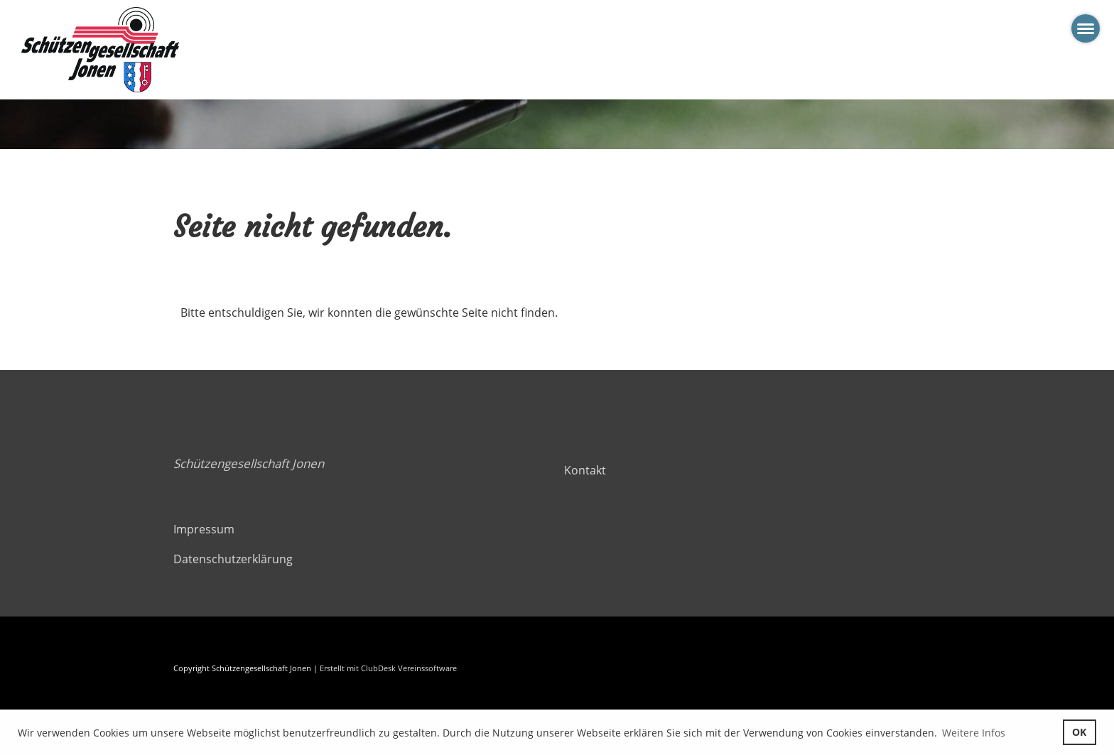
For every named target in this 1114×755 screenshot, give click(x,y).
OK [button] (1079, 732)
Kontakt (585, 470)
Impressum (203, 529)
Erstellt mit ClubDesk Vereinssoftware (388, 668)
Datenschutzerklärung (233, 559)
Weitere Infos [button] (973, 732)
